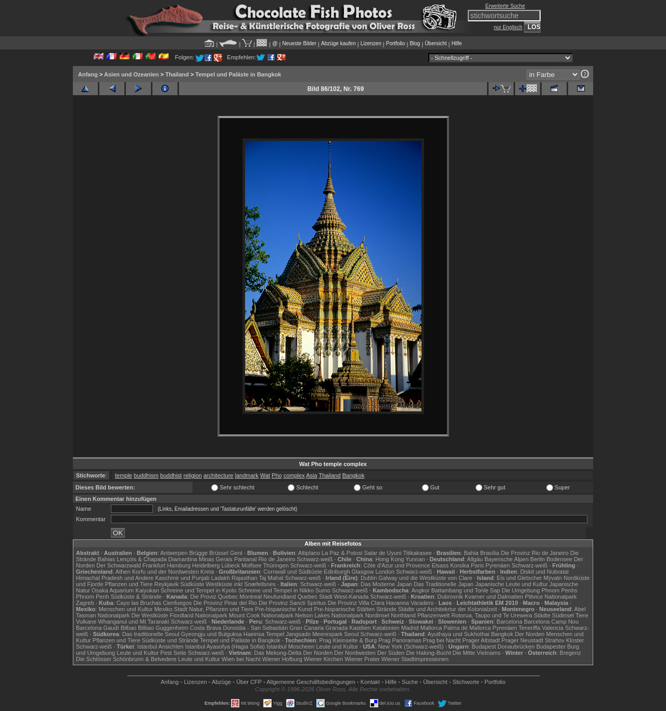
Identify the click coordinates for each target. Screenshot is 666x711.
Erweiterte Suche (505, 6)
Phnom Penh (92, 596)
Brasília (489, 553)
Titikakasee (417, 553)
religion (192, 475)
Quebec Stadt (315, 596)
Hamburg (178, 565)
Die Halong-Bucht (428, 653)
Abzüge (221, 682)
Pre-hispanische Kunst (283, 609)
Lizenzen (371, 43)
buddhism (146, 475)
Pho (277, 475)
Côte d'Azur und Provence (397, 565)
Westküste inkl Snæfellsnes (241, 584)
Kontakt (370, 682)
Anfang (88, 74)
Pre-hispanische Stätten (344, 609)
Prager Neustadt (522, 640)
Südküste (192, 584)
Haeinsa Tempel (264, 634)
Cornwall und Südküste (292, 571)
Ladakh (220, 578)
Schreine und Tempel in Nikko (276, 590)
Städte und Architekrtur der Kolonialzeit (447, 609)
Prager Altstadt (481, 640)
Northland (403, 615)
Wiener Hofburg (282, 659)
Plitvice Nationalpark (551, 596)
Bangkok (353, 475)
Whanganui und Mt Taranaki (133, 621)
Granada (336, 628)
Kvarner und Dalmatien (494, 596)
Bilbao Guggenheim (163, 628)
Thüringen (276, 565)
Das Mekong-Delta (277, 653)
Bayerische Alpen (506, 559)
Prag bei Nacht (442, 640)
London (384, 571)
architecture (218, 475)
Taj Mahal (271, 578)
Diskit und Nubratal (544, 571)
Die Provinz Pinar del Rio (225, 603)
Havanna (397, 603)
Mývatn (553, 578)
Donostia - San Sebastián (255, 628)
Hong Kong (389, 559)
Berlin (537, 559)
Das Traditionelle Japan (443, 584)
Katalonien (386, 628)
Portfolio (395, 43)
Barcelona (509, 621)
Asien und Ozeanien (131, 74)
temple (123, 475)
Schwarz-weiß (314, 559)
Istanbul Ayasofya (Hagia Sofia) (225, 646)
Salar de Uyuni (382, 553)
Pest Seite (173, 653)
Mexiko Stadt (170, 609)
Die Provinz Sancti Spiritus (292, 603)
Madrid (410, 628)
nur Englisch (508, 27)
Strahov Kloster (564, 640)
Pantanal (245, 559)
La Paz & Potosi (342, 553)
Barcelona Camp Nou (551, 621)
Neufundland (279, 596)
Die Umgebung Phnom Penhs (540, 590)
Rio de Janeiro (276, 559)
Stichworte (466, 682)
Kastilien (360, 628)
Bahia (471, 553)
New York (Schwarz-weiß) (411, 646)
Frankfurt (154, 565)
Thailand (177, 74)
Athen (123, 571)
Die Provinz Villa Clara (356, 603)
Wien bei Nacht (241, 659)
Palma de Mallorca (467, 628)
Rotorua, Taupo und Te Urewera (491, 615)
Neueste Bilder (299, 43)
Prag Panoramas (399, 640)
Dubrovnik (451, 596)
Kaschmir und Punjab (182, 578)
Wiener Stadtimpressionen (415, 659)
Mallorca (431, 628)
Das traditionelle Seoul (151, 634)
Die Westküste (149, 615)
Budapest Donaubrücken (502, 646)
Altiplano (309, 553)
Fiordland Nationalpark (198, 615)
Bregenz (570, 653)
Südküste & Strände (136, 596)
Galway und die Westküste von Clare (425, 578)
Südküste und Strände (170, 640)
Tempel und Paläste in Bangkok (238, 74)
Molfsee (251, 565)
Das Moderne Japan (386, 584)
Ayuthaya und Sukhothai (459, 634)
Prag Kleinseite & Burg (348, 640)
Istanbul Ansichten (160, 646)
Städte (542, 615)
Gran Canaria (306, 628)
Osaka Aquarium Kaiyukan (125, 590)
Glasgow (363, 571)
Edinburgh (337, 571)
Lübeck (230, 565)
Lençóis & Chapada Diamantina (157, 559)
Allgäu (475, 559)
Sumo (322, 590)
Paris (477, 565)
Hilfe (457, 43)
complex (294, 475)
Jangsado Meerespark (314, 634)
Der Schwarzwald (118, 565)
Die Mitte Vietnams (477, 653)
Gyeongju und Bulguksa (211, 634)
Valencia (552, 628)
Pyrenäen (497, 565)
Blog (414, 43)
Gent (236, 553)
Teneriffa (529, 628)
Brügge (198, 553)
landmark (247, 475)
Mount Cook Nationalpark (261, 615)
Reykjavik (166, 584)
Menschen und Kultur (125, 609)
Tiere (581, 615)
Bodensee (559, 559)
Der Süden (391, 653)
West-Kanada (351, 596)
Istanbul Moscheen (290, 646)
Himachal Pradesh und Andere (114, 578)
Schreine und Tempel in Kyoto (199, 590)
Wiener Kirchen (323, 659)
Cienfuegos (177, 603)
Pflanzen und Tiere (129, 584)
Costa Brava (206, 628)
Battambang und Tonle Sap (466, 590)
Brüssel (218, 553)
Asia (311, 475)
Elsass (440, 565)
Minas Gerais (216, 559)
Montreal (250, 596)
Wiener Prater (362, 659)
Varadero (422, 603)
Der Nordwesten (354, 653)
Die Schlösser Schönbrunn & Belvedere (126, 659)
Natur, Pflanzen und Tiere (221, 609)
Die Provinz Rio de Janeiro (534, 553)
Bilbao (129, 628)
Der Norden (530, 634)
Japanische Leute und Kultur (511, 584)
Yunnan (415, 559)
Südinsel (563, 615)
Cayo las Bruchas (139, 603)
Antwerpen (174, 553)
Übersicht (435, 43)
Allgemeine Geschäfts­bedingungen (310, 682)
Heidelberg (206, 565)
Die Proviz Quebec (214, 596)
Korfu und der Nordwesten (165, 571)
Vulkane (86, 621)
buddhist (171, 475)
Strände (386, 609)
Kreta (207, 571)
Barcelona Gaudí (97, 628)
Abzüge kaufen (338, 43)
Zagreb (85, 603)
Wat (265, 475)
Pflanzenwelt (433, 615)
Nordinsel (377, 615)
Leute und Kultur (337, 646)
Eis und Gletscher (519, 578)
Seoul (351, 634)
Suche (410, 682)
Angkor (421, 590)
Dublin (369, 578)
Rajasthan (245, 578)
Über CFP (249, 682)
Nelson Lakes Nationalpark (329, 615)
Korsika (459, 565)
